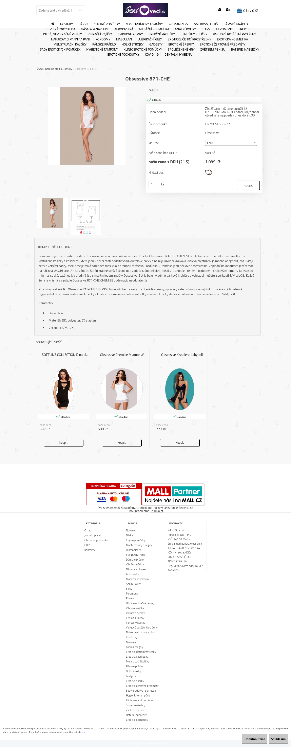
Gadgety (155, 44)
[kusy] (154, 184)
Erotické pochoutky (123, 54)
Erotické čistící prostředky (189, 39)
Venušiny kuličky (193, 34)
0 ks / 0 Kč (250, 10)
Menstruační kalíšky (70, 44)
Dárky (83, 24)
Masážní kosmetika (154, 29)
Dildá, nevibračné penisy (62, 34)
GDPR (87, 545)
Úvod (40, 69)
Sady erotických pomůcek (60, 49)
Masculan (124, 39)
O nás (87, 530)
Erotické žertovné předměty (223, 44)
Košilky (68, 69)
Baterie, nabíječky (245, 49)
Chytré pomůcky (107, 24)
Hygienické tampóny (102, 49)
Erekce (243, 29)
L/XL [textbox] (210, 143)
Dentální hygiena (178, 54)
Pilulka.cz (157, 511)
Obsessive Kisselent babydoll (182, 355)
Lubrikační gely (150, 39)
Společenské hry (181, 49)
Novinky (66, 24)
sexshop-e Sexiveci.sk (178, 507)
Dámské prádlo (236, 24)
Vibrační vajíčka (100, 34)
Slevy (206, 29)
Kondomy (103, 39)
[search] (80, 10)
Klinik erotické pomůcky (143, 49)
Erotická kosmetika (232, 39)
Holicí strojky (133, 44)
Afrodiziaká (123, 29)
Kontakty (89, 550)
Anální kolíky (185, 29)
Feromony (224, 29)
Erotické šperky (181, 44)
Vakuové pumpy (130, 34)
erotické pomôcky (149, 507)
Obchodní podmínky (96, 540)
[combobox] (231, 143)
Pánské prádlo (104, 44)
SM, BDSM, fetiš (206, 24)
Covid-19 (152, 54)
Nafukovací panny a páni (70, 39)
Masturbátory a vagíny (144, 24)
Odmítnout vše (246, 738)
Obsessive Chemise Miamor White (124, 355)
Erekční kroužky (162, 34)
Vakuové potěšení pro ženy (234, 34)
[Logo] (145, 10)
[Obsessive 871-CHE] (86, 89)
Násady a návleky (95, 29)
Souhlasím (275, 738)
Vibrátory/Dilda (62, 29)
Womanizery (178, 24)
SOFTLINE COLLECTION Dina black (65, 355)
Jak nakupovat (92, 535)
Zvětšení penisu (212, 49)
